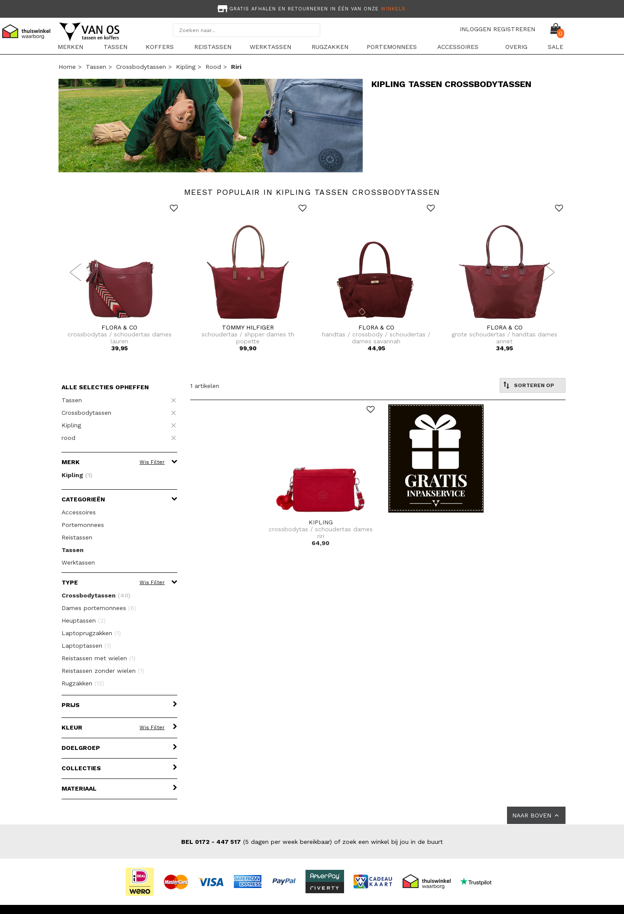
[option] (312, 8)
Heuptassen (84, 620)
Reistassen (212, 46)
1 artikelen (204, 385)
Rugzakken (330, 46)
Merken (70, 46)
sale (555, 46)
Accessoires (457, 46)
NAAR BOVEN (536, 815)
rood (213, 66)
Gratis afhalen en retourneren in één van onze (311, 9)
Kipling (185, 66)
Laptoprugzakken (91, 633)
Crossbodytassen (141, 66)
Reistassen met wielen (99, 658)
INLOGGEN (475, 29)
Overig (516, 46)
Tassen (115, 46)
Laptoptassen (86, 645)
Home (67, 66)
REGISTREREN (514, 29)
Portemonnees (392, 46)
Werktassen (270, 46)
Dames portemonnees (99, 607)
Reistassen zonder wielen (103, 670)
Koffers (160, 46)
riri (236, 66)
